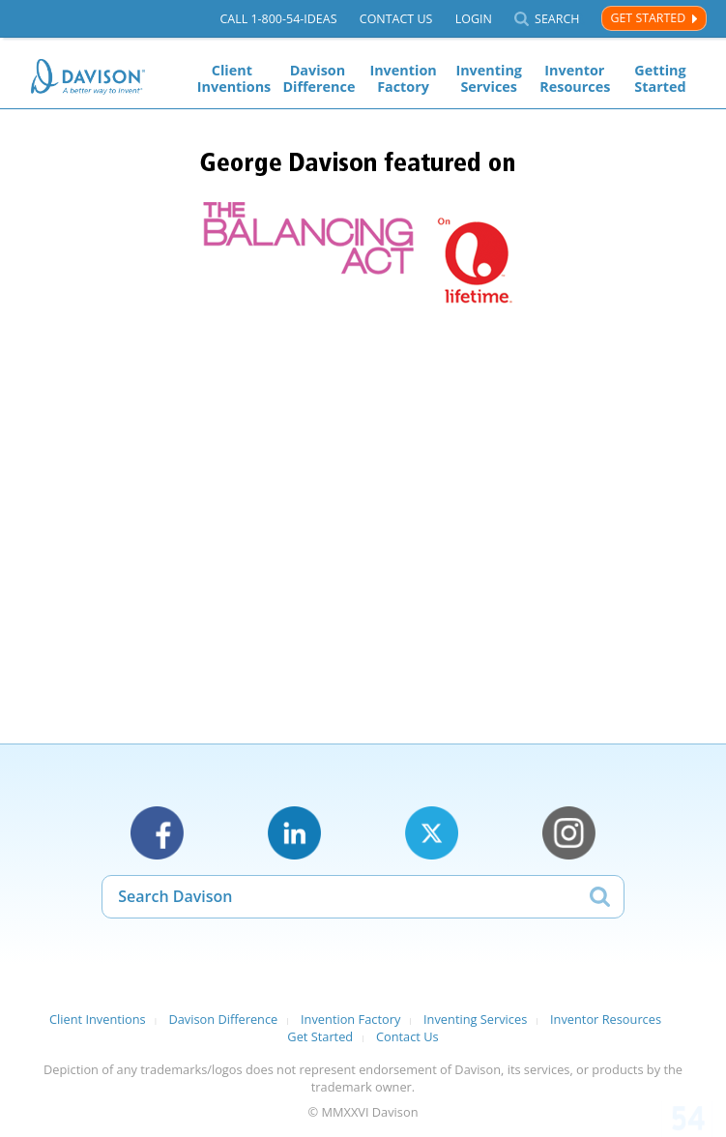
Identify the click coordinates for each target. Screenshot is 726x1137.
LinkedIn (294, 833)
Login (473, 19)
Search (557, 19)
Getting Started (659, 78)
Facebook (157, 833)
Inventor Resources (574, 78)
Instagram (568, 833)
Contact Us (396, 19)
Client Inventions (232, 78)
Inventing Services (488, 78)
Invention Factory (402, 78)
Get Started (647, 18)
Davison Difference (317, 78)
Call (277, 19)
